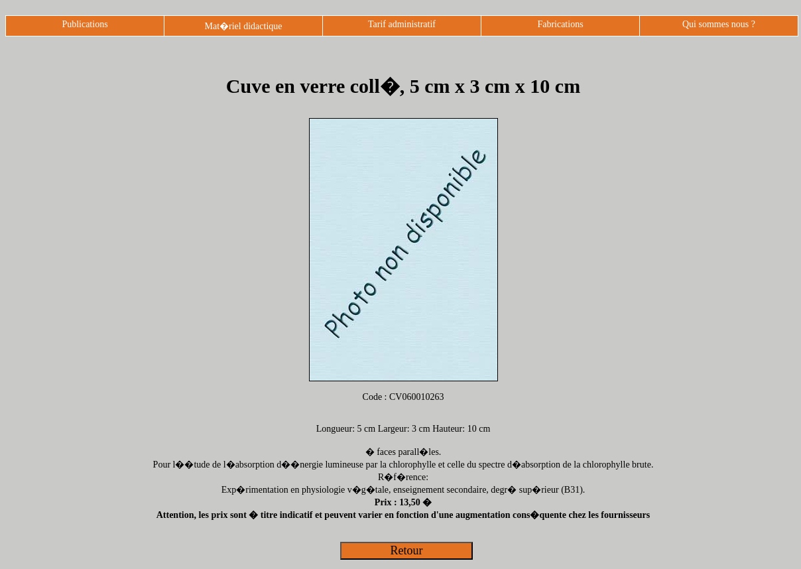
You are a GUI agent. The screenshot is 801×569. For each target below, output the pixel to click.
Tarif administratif (402, 24)
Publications (84, 24)
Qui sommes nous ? (718, 24)
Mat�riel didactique (243, 26)
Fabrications (560, 24)
